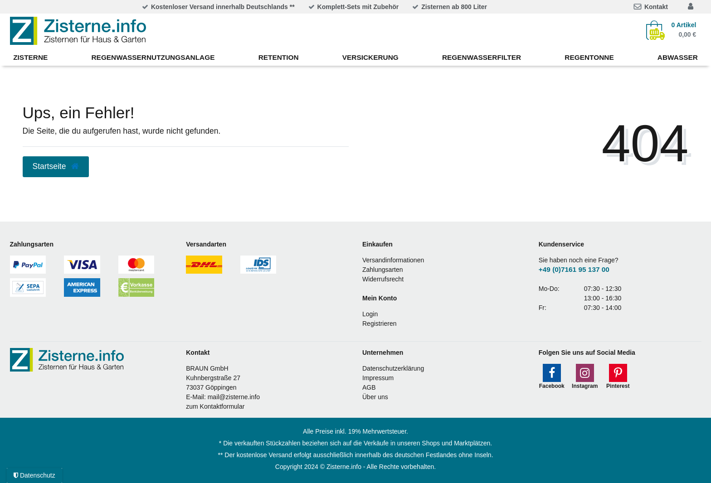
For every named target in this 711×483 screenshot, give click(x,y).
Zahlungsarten (382, 269)
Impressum (378, 378)
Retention (278, 57)
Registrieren (379, 323)
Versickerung (370, 57)
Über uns (375, 397)
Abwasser (677, 57)
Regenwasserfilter (481, 57)
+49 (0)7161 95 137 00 (574, 269)
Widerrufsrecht (383, 279)
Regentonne (589, 57)
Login (370, 314)
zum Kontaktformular (215, 406)
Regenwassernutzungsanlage (153, 57)
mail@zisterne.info (234, 397)
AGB (369, 387)
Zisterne (30, 57)
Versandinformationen (393, 260)
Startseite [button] (56, 166)
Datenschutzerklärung (393, 368)
